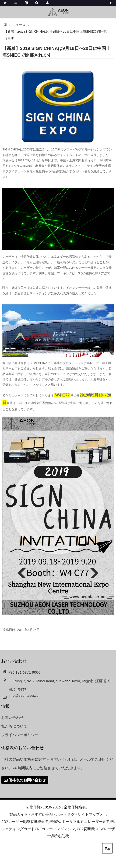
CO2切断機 (86, 828)
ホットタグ (65, 814)
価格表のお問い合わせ (27, 780)
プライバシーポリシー (20, 734)
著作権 (35, 807)
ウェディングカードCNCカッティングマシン (38, 828)
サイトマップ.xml (92, 814)
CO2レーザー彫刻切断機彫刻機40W (30, 821)
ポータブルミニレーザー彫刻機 (88, 821)
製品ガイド (18, 814)
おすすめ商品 (42, 814)
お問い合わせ (12, 717)
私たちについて (14, 726)
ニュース (18, 25)
